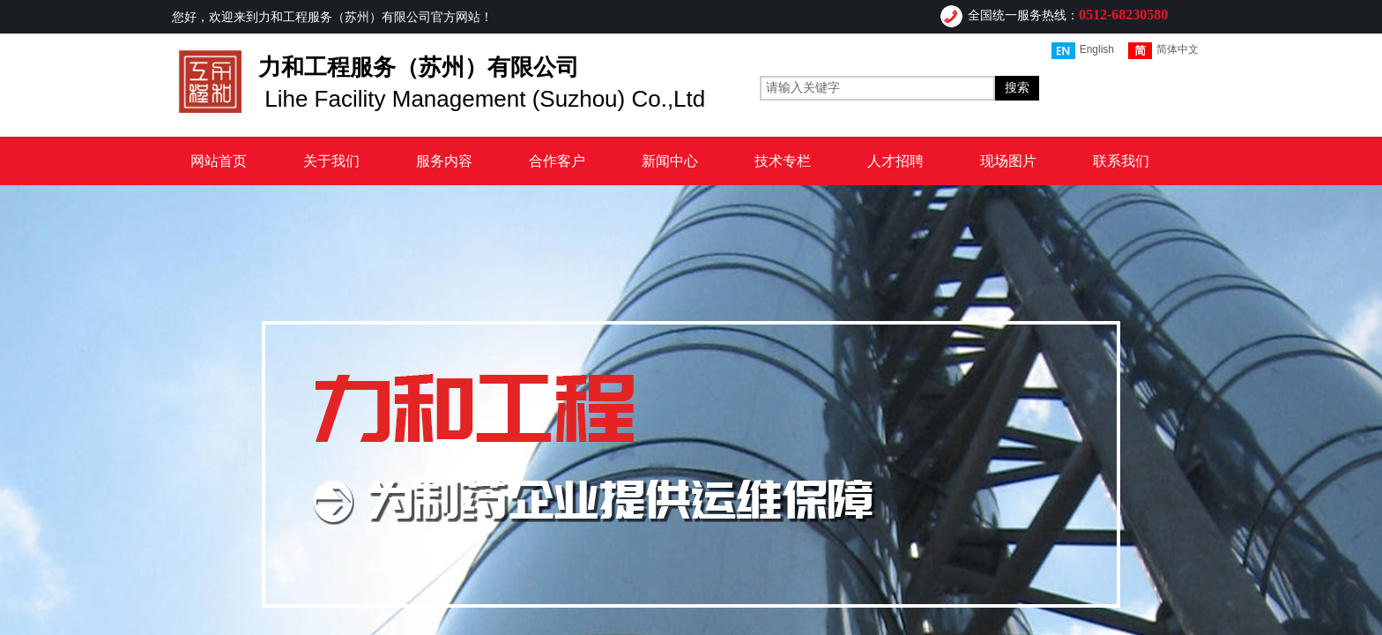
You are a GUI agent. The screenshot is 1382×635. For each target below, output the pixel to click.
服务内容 (444, 160)
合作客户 (557, 160)
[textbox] (877, 88)
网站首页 (218, 160)
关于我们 (331, 160)
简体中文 (1163, 50)
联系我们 (1121, 160)
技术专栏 (782, 160)
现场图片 (1008, 160)
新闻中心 (670, 160)
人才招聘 (895, 160)
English (1082, 50)
